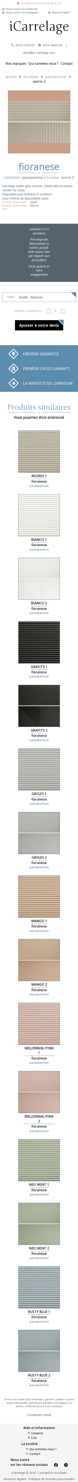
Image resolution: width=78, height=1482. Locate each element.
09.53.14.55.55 (25, 45)
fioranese (31, 76)
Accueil (11, 76)
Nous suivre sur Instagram (22, 12)
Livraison (37, 1433)
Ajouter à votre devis (39, 325)
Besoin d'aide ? (61, 12)
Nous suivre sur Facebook (21, 9)
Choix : (11, 297)
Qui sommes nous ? (43, 63)
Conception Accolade (52, 1473)
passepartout (55, 76)
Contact (67, 63)
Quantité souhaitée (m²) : (28, 311)
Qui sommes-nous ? (43, 1449)
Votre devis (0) (52, 45)
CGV (34, 1437)
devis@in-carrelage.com (39, 53)
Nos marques (16, 63)
